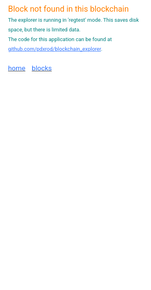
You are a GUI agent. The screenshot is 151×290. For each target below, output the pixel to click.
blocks (42, 68)
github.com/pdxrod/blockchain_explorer (54, 49)
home (16, 68)
